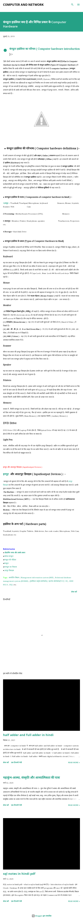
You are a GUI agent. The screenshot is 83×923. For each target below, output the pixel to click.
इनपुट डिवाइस (9, 570)
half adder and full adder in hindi (28, 735)
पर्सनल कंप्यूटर (8, 556)
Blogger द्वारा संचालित (41, 916)
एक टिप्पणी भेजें (16, 762)
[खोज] (72, 4)
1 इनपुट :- (6, 203)
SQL (11, 585)
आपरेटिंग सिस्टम (14, 577)
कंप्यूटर (6, 563)
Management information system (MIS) (37, 577)
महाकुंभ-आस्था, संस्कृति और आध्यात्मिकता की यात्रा (31, 777)
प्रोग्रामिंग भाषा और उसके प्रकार (15, 552)
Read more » (74, 762)
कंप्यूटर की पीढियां (10, 560)
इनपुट (6, 474)
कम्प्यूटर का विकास (10, 567)
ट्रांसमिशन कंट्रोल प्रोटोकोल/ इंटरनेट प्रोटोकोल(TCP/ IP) (49, 581)
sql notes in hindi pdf (19, 873)
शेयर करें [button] (74, 592)
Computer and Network (23, 4)
